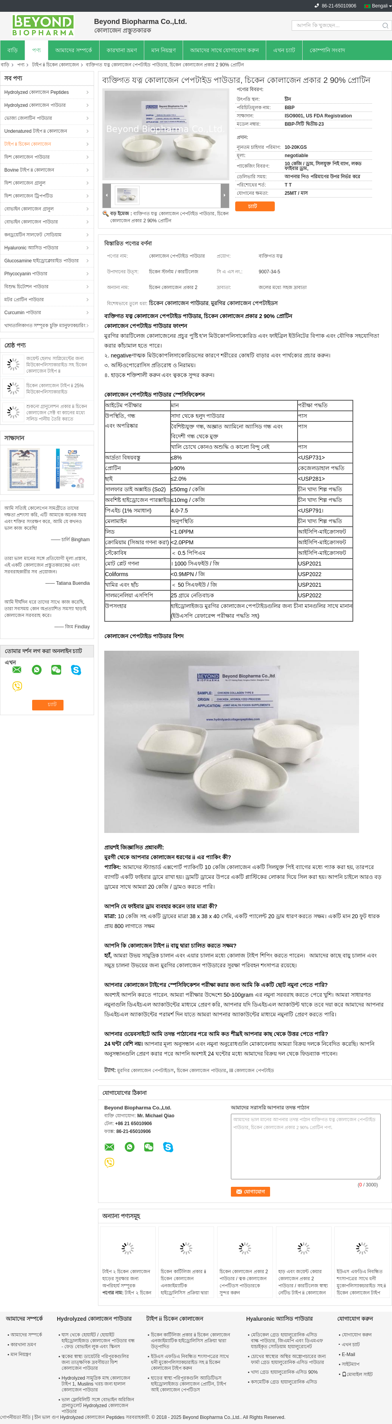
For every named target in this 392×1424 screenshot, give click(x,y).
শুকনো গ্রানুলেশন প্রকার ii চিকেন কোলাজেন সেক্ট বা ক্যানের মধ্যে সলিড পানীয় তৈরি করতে (56, 413)
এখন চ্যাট (284, 50)
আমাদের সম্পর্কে (73, 50)
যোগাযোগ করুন (357, 1335)
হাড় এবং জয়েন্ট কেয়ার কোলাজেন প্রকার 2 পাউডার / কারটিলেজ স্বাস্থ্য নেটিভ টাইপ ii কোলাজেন (303, 1282)
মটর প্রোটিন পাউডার (24, 299)
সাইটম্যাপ (350, 1364)
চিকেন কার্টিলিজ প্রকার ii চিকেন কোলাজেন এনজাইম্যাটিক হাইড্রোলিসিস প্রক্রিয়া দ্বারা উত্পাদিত (185, 1286)
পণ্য (36, 50)
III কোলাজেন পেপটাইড (251, 1070)
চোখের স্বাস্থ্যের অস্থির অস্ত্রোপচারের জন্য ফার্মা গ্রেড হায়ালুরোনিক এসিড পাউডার (288, 1359)
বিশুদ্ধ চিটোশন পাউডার (26, 286)
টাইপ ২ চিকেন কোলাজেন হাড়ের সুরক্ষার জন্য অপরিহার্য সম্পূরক (126, 1279)
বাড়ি (12, 50)
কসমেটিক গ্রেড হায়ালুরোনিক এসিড (284, 1382)
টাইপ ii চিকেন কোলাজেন (55, 65)
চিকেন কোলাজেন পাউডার (201, 1070)
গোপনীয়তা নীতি (15, 1417)
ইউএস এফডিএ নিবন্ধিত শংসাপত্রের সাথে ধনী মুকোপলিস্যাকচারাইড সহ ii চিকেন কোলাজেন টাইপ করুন (361, 1286)
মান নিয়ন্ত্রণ (163, 50)
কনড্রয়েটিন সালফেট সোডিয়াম (33, 235)
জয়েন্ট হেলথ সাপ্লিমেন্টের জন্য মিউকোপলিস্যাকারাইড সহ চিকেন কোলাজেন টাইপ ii (56, 365)
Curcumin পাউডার (22, 312)
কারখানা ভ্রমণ (122, 50)
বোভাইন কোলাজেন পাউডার (31, 222)
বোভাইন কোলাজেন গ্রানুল (29, 209)
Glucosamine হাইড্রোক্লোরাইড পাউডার (41, 261)
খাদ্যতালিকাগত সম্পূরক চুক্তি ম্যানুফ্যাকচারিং (44, 325)
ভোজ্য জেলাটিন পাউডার (28, 118)
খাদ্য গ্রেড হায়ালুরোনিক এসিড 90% (284, 1372)
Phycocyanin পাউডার (25, 273)
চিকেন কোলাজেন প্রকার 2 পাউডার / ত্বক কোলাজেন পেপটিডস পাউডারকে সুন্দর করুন (244, 1282)
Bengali (380, 6)
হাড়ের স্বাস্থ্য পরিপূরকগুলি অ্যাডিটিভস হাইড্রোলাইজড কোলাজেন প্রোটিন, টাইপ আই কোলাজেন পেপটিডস (188, 1384)
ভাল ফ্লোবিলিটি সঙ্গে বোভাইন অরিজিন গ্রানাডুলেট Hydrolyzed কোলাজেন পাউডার (98, 1405)
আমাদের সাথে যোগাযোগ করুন (224, 50)
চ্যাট (258, 206)
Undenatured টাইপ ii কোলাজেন (35, 131)
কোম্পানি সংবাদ (327, 50)
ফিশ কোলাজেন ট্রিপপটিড (28, 196)
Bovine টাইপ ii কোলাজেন (29, 170)
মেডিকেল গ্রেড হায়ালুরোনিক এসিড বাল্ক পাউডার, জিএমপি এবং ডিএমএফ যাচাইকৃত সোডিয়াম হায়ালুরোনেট (287, 1340)
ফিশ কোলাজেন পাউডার (27, 157)
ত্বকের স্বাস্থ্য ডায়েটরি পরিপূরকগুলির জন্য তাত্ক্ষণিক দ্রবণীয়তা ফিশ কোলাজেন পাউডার (95, 1362)
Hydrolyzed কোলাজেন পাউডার (35, 105)
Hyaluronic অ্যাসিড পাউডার (31, 248)
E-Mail (348, 1354)
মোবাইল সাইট (357, 1374)
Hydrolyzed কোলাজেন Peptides (36, 92)
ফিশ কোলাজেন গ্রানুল (24, 183)
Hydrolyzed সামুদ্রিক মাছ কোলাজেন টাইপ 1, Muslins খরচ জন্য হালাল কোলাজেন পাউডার (96, 1384)
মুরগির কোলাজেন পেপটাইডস (145, 1070)
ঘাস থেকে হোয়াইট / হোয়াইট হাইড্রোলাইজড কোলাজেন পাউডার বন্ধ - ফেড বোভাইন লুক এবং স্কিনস (98, 1340)
